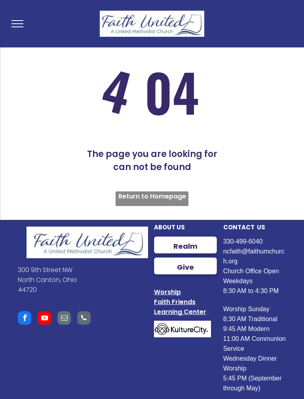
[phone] (84, 319)
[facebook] (24, 319)
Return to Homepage (152, 196)
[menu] (17, 23)
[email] (64, 319)
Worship (167, 292)
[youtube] (44, 319)
